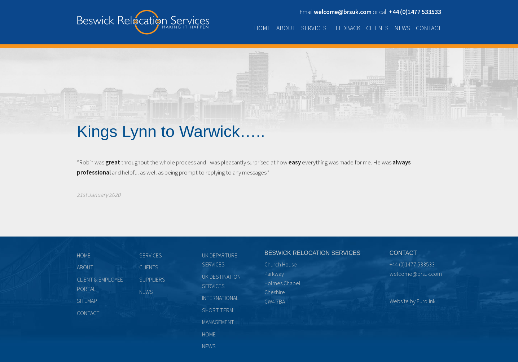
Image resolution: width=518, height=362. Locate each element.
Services (313, 28)
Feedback (346, 28)
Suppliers (152, 279)
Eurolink (426, 301)
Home (262, 28)
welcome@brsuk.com (416, 273)
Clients (377, 28)
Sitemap (87, 300)
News (402, 28)
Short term (217, 310)
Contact (428, 28)
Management (218, 322)
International (220, 297)
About (285, 28)
